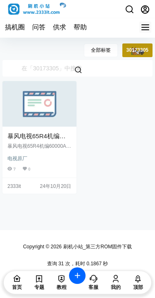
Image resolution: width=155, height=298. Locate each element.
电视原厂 (17, 158)
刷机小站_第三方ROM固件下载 (97, 247)
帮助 (80, 27)
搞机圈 (15, 27)
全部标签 (101, 50)
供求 (59, 27)
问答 (38, 27)
